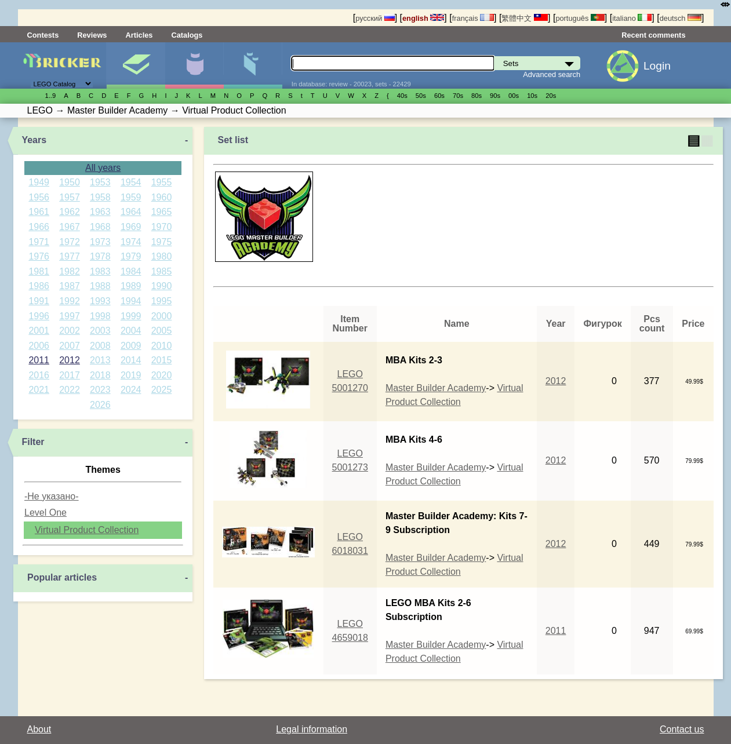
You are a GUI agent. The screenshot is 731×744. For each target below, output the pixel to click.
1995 (161, 301)
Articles (138, 35)
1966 (38, 227)
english (423, 18)
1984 (131, 271)
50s (421, 95)
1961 (38, 212)
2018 (100, 375)
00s (513, 95)
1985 (161, 271)
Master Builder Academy (435, 388)
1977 (69, 256)
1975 (161, 242)
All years (103, 168)
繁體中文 (524, 18)
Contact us (682, 729)
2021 (38, 390)
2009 (131, 346)
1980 (161, 256)
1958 (100, 197)
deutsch (680, 18)
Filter (32, 442)
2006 (38, 346)
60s (439, 95)
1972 (69, 242)
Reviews (92, 35)
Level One (45, 512)
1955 (161, 182)
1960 (161, 197)
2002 (69, 330)
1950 (69, 182)
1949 (38, 182)
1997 (69, 316)
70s (458, 95)
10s (532, 95)
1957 (69, 197)
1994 (131, 301)
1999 (131, 316)
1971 (38, 242)
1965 (161, 212)
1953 (100, 182)
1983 (100, 271)
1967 (69, 227)
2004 (131, 330)
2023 (100, 390)
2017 (69, 375)
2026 (100, 405)
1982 (69, 271)
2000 (161, 316)
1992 (69, 301)
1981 (38, 271)
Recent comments (653, 35)
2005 (161, 330)
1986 (38, 286)
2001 (38, 330)
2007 (69, 346)
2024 (131, 390)
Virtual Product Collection (87, 530)
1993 (100, 301)
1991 (38, 301)
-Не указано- (51, 496)
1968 (100, 227)
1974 (131, 242)
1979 (131, 256)
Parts (253, 65)
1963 (100, 212)
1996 (38, 316)
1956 (38, 197)
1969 (131, 227)
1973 (100, 242)
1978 (100, 256)
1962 (69, 212)
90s (495, 95)
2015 (161, 360)
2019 (131, 375)
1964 (131, 212)
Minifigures (194, 65)
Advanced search (551, 74)
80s (476, 95)
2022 (69, 390)
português (579, 18)
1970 (161, 227)
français (473, 18)
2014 (131, 360)
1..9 (50, 95)
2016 (38, 375)
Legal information (311, 729)
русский (374, 18)
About (39, 729)
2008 (100, 346)
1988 (100, 286)
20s (550, 95)
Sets (136, 65)
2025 (161, 390)
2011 (38, 360)
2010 (161, 346)
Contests (43, 35)
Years (33, 140)
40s (402, 95)
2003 (100, 330)
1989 (131, 286)
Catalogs (186, 35)
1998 (100, 316)
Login (657, 66)
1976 (38, 256)
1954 (131, 182)
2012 (69, 360)
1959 (131, 197)
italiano (632, 18)
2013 (100, 360)
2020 (161, 375)
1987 (69, 286)
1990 (161, 286)
